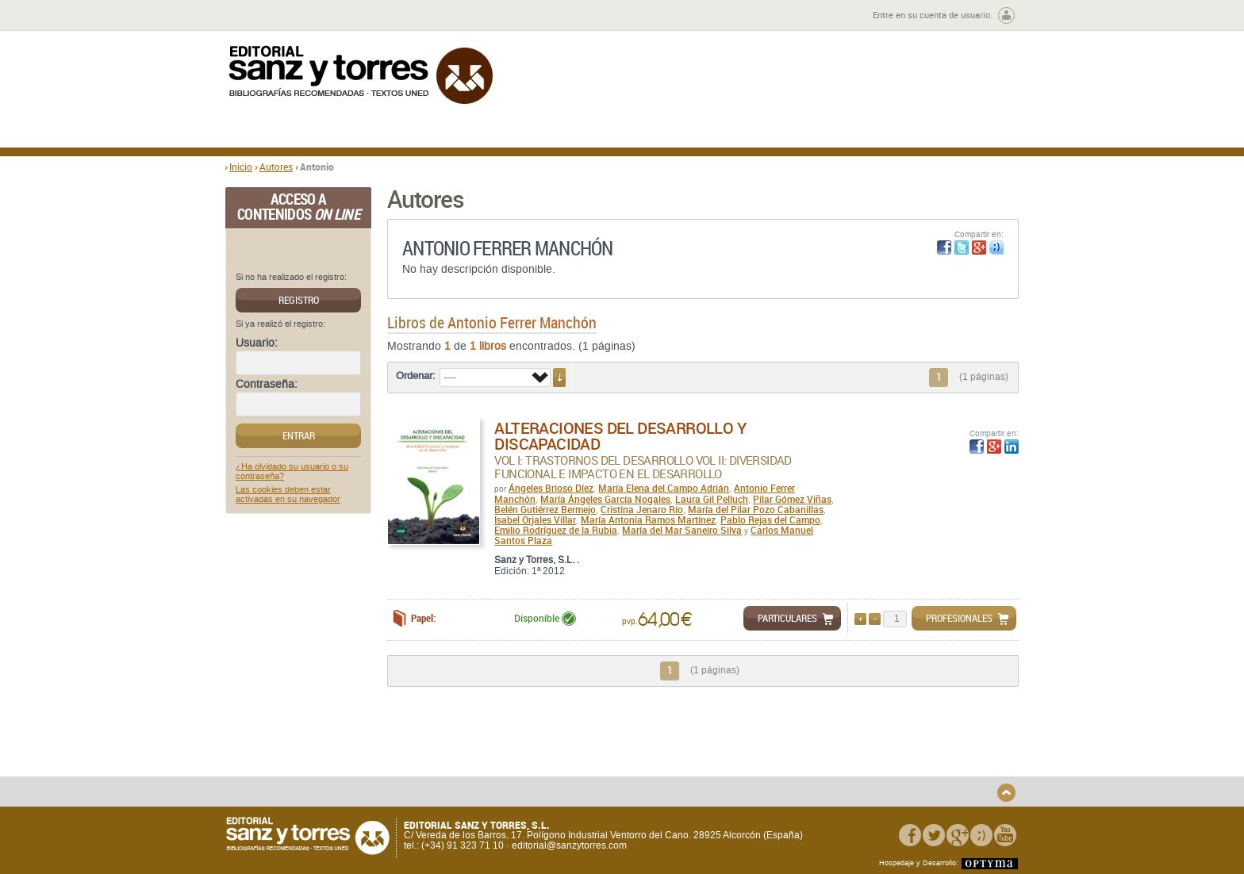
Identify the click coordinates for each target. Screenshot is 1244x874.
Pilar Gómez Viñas (792, 499)
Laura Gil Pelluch (711, 499)
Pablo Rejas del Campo (770, 519)
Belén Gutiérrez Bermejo (545, 509)
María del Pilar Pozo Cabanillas (756, 509)
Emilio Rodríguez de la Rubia (555, 529)
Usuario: (257, 343)
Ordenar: (416, 375)
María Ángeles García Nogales (605, 499)
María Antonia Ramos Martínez (648, 519)
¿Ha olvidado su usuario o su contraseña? (292, 471)
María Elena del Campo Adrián (663, 487)
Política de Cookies (864, 773)
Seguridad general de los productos (521, 783)
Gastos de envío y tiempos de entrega (336, 765)
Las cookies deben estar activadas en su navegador (288, 494)
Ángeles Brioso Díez (551, 487)
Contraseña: (267, 384)
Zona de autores (268, 15)
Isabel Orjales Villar (535, 519)
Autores (276, 166)
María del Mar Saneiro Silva (682, 529)
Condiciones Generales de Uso (716, 747)
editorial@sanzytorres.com (569, 846)
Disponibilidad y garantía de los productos (514, 752)
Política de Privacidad (870, 747)
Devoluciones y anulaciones (505, 770)
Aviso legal (847, 760)
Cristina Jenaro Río (642, 509)
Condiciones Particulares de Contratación (711, 765)
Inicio (240, 166)
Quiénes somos (306, 747)
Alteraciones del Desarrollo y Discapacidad (620, 435)
